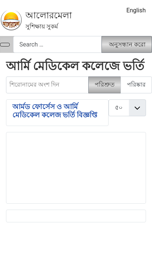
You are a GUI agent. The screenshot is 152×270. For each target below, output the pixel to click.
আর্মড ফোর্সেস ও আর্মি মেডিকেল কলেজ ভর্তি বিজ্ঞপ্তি (54, 111)
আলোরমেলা (48, 15)
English (136, 10)
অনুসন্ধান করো (127, 44)
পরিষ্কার (136, 84)
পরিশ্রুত (105, 84)
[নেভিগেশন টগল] (5, 44)
